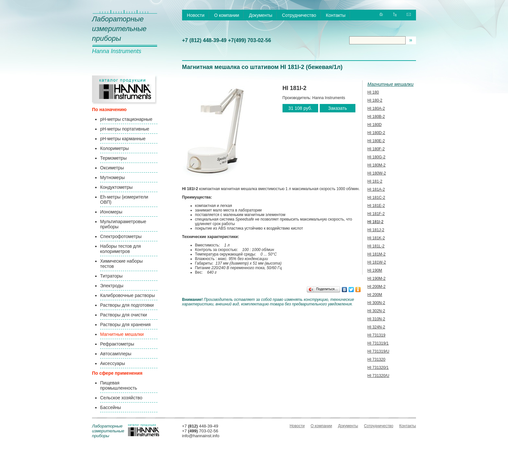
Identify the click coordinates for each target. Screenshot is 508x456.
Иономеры (111, 211)
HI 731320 (376, 359)
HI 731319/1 (377, 343)
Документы (260, 15)
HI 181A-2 (376, 189)
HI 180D (374, 124)
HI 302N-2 (376, 311)
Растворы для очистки (123, 314)
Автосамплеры (115, 353)
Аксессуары (112, 363)
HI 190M (374, 270)
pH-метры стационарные (126, 119)
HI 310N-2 (376, 319)
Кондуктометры (116, 187)
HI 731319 (376, 335)
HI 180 (373, 92)
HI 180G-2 (376, 157)
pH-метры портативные (124, 128)
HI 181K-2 (376, 238)
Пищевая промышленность (118, 385)
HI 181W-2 (376, 262)
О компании (226, 15)
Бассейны (110, 407)
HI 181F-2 (376, 213)
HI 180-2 (374, 100)
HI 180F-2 (376, 149)
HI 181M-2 (376, 254)
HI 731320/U (378, 375)
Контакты (335, 15)
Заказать (337, 108)
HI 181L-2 (376, 246)
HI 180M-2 (376, 165)
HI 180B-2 (376, 116)
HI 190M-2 (376, 278)
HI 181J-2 (375, 230)
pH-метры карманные (122, 138)
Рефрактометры (117, 344)
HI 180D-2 (376, 133)
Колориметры (114, 148)
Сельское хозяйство (121, 397)
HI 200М (374, 294)
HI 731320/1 (377, 367)
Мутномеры (112, 177)
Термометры (113, 158)
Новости (195, 15)
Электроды (111, 285)
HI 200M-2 (376, 286)
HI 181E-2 (376, 205)
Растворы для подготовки (127, 305)
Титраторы (111, 276)
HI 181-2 (374, 181)
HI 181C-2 (376, 197)
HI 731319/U (378, 351)
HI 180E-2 (376, 141)
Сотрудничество (299, 15)
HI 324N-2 (376, 327)
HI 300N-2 (376, 303)
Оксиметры (112, 167)
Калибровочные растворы (127, 295)
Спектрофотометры (121, 236)
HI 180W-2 (376, 173)
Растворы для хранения (125, 324)
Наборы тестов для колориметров (120, 249)
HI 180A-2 (376, 108)
